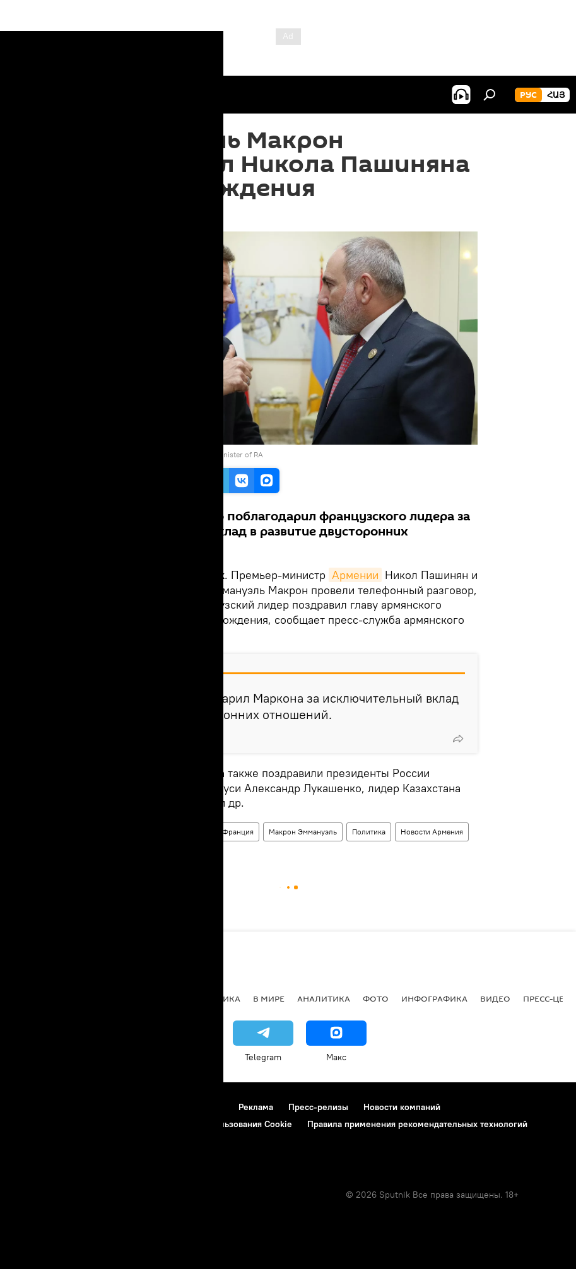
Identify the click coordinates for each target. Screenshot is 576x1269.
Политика (368, 831)
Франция (238, 831)
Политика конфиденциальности (78, 1124)
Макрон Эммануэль (303, 831)
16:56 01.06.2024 (133, 215)
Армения (120, 831)
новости (34, 998)
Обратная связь (44, 1141)
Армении (355, 575)
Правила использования (120, 1107)
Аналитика (323, 998)
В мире (269, 998)
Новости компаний (401, 1107)
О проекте (34, 1107)
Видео (495, 998)
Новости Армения (432, 831)
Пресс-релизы (318, 1107)
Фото (376, 998)
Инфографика (434, 998)
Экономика (150, 998)
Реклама (255, 1107)
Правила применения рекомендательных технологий (417, 1124)
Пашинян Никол (179, 831)
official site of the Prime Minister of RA (198, 454)
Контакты (204, 1107)
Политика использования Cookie (225, 1124)
